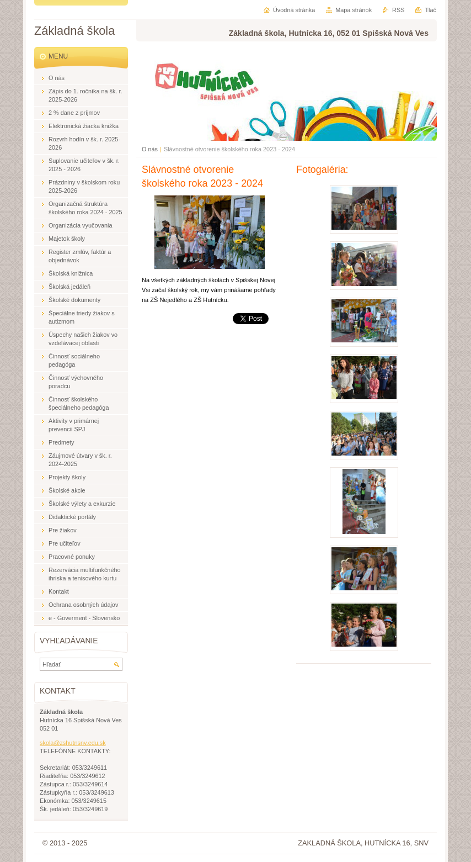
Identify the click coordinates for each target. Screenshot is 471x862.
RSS (398, 10)
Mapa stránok (353, 10)
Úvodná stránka (294, 10)
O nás (150, 149)
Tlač (430, 10)
